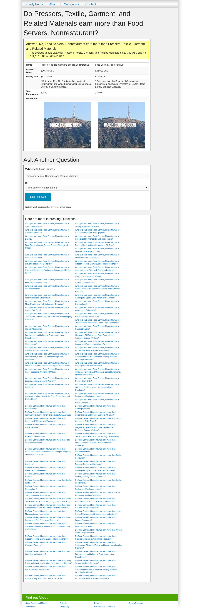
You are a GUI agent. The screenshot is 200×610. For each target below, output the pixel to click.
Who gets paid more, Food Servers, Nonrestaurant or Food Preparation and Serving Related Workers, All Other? (47, 245)
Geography (64, 606)
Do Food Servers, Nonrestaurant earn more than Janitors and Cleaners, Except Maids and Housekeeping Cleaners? (98, 545)
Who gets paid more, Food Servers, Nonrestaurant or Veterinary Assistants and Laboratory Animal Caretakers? (97, 387)
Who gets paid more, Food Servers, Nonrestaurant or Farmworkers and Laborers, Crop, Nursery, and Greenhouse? (47, 335)
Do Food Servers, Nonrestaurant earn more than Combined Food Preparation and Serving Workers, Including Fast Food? (96, 569)
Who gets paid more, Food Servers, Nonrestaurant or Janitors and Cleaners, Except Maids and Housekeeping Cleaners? (48, 316)
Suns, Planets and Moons (36, 603)
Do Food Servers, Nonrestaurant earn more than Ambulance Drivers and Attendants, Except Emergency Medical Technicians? (48, 452)
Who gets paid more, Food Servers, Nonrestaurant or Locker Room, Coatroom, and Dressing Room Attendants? (47, 357)
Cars (130, 606)
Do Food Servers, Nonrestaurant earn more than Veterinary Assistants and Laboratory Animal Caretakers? (95, 443)
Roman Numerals (136, 603)
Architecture (30, 606)
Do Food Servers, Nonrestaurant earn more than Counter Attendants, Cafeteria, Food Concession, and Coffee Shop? (47, 526)
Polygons (98, 603)
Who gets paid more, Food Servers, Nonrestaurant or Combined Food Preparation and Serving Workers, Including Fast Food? (97, 357)
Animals (63, 603)
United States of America (104, 606)
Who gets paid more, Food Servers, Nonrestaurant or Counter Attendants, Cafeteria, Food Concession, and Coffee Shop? (47, 396)
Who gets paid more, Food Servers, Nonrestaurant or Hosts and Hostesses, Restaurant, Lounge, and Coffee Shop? (48, 270)
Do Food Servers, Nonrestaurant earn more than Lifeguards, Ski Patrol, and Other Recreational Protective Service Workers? (95, 427)
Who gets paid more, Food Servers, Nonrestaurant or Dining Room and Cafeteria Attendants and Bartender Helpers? (97, 289)
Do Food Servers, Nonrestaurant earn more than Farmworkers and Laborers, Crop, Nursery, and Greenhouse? (95, 554)
